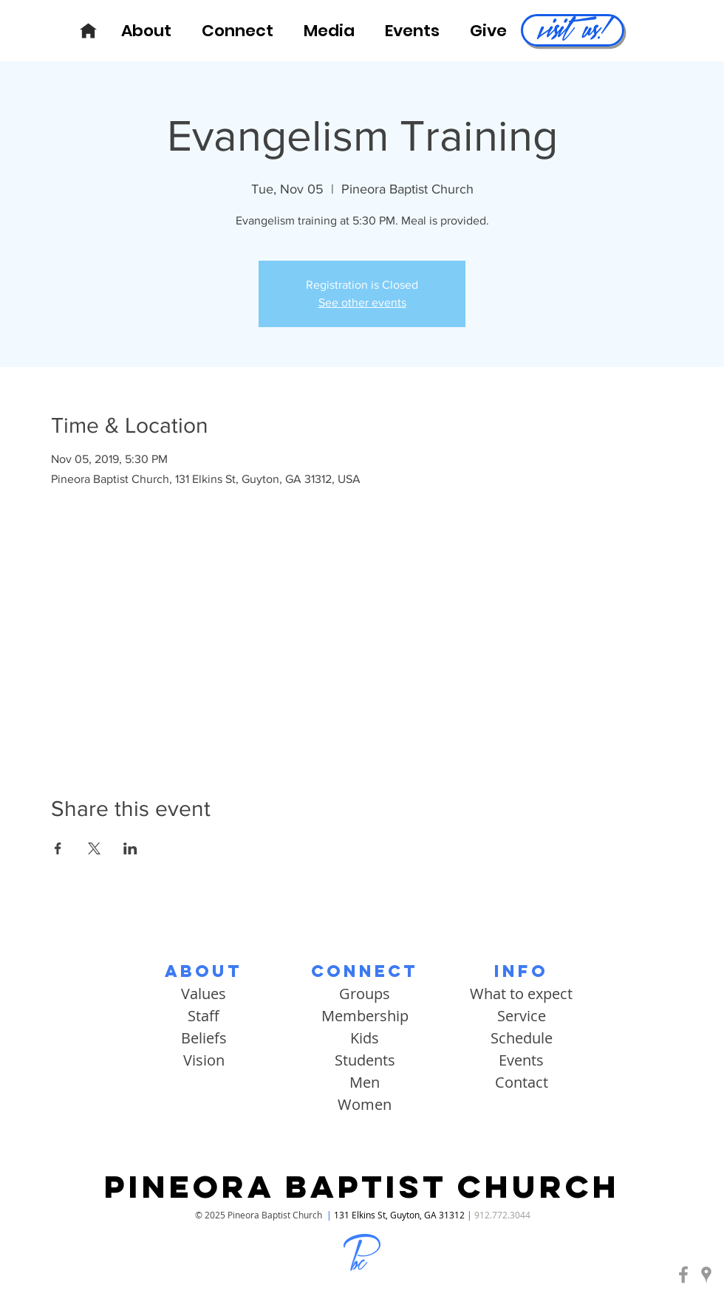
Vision (204, 1060)
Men (364, 1082)
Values (203, 994)
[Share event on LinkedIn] (130, 848)
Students (365, 1060)
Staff (203, 1016)
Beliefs (204, 1038)
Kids (364, 1038)
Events (521, 1060)
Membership (365, 1016)
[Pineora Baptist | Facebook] (683, 1274)
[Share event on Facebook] (58, 848)
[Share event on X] (94, 848)
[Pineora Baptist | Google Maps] (706, 1274)
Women (365, 1104)
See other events (362, 302)
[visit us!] (572, 30)
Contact (521, 1082)
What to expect (521, 994)
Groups (364, 994)
